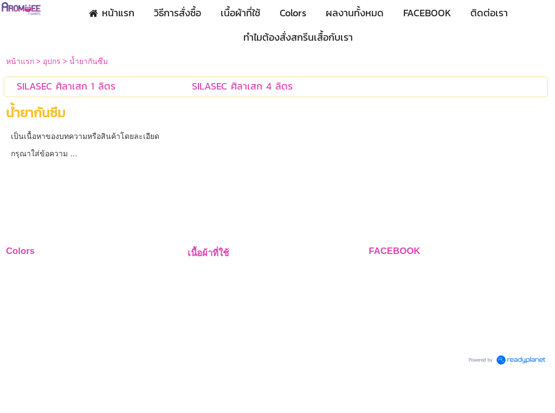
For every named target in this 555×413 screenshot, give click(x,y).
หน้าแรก (20, 61)
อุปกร (52, 61)
